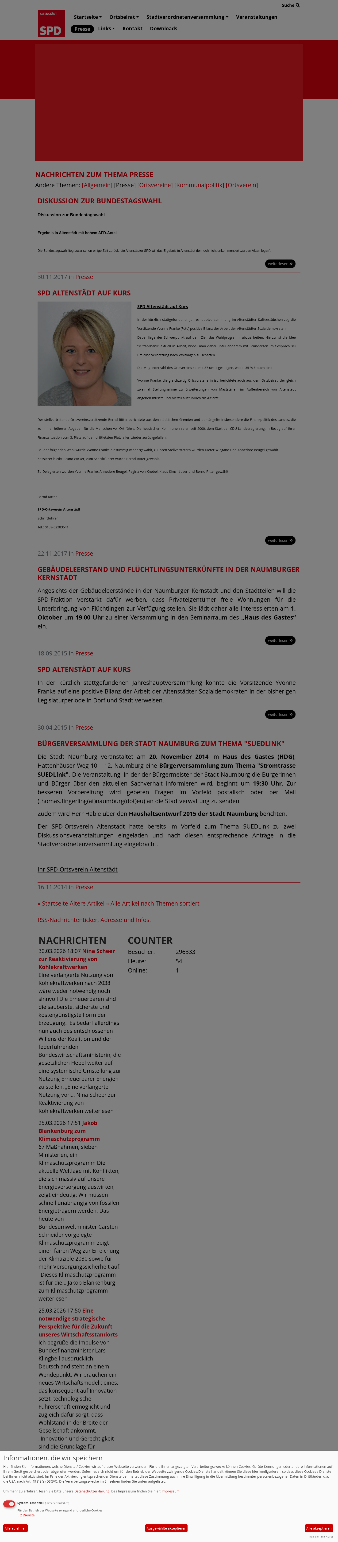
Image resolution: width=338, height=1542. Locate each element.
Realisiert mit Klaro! (321, 1536)
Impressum (171, 1491)
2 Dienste (26, 1515)
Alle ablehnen (16, 1528)
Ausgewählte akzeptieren (166, 1528)
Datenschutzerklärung (91, 1491)
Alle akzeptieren (319, 1528)
